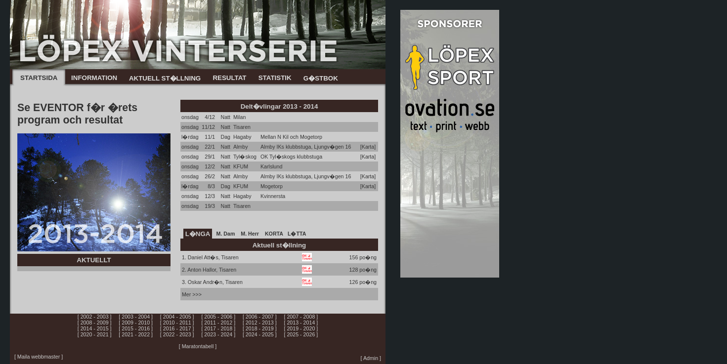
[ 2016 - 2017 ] (177, 328)
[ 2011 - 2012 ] (218, 322)
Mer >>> (192, 294)
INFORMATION (94, 77)
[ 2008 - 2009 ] (95, 322)
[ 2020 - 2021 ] (95, 334)
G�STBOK (320, 78)
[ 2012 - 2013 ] (260, 322)
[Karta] (368, 147)
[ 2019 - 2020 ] (301, 328)
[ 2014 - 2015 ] (95, 328)
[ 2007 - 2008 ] (301, 317)
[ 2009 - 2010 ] (136, 322)
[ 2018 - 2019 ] (260, 328)
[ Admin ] (371, 358)
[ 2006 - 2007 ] (260, 317)
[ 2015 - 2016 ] (136, 328)
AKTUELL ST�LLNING (165, 78)
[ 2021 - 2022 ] (136, 334)
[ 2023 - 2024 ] (218, 334)
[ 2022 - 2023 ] (177, 334)
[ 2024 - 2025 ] (260, 334)
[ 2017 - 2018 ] (218, 328)
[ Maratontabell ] (197, 346)
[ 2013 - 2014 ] (301, 322)
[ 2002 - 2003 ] (95, 317)
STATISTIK (275, 77)
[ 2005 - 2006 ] (218, 317)
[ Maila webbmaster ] (38, 357)
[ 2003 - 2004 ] (136, 317)
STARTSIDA (39, 77)
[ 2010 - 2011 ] (177, 322)
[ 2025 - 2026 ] (301, 334)
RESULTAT (229, 77)
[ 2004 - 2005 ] (177, 317)
